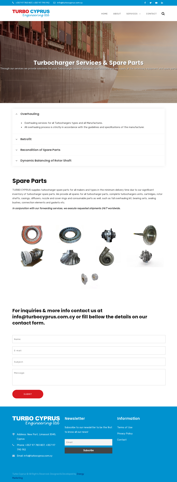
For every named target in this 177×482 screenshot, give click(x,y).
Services (132, 13)
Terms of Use (124, 427)
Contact (151, 13)
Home (104, 13)
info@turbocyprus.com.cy (70, 2)
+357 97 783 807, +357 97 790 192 (32, 2)
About (117, 13)
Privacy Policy (125, 433)
